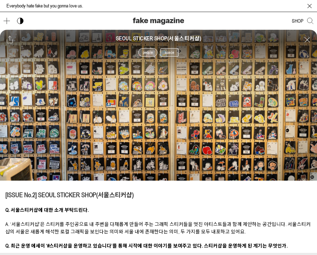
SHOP (298, 21)
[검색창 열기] (310, 21)
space (169, 52)
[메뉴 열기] (6, 21)
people (148, 52)
